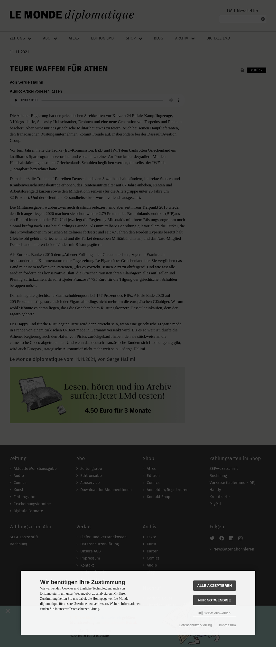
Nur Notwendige (214, 600)
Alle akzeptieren (214, 586)
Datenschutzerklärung (195, 625)
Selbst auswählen (215, 613)
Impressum (227, 625)
